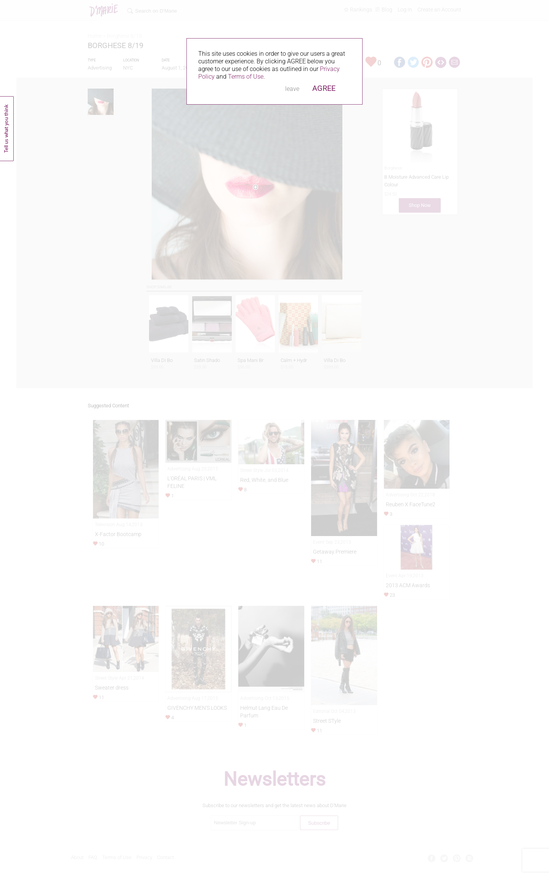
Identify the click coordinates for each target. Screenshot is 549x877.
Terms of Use (245, 76)
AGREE (324, 88)
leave (292, 88)
